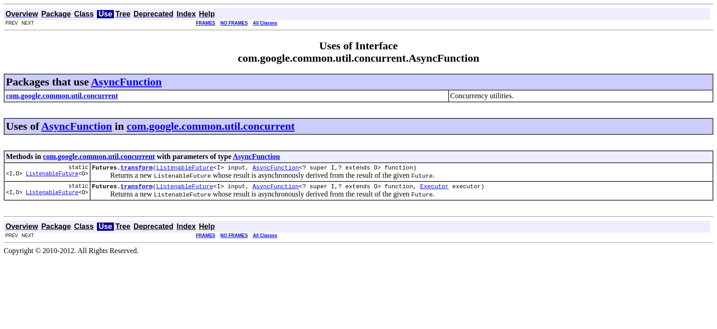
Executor (434, 189)
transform (136, 168)
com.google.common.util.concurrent (211, 126)
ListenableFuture (52, 176)
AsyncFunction (126, 82)
